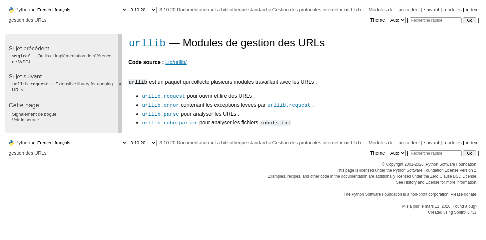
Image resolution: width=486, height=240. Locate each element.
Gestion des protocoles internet (305, 9)
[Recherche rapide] (436, 20)
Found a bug (464, 206)
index (471, 9)
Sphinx (460, 212)
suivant (431, 9)
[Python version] (143, 10)
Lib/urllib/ (176, 62)
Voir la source (25, 119)
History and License (421, 182)
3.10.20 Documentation (184, 9)
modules (452, 9)
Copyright (395, 164)
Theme (388, 20)
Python (22, 9)
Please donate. (464, 194)
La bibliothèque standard (241, 9)
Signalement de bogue (34, 114)
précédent (409, 9)
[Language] (81, 10)
